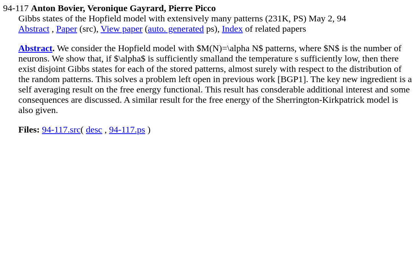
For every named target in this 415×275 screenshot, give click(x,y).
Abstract (33, 29)
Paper (66, 29)
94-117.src (61, 129)
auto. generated (176, 29)
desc (94, 129)
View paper (122, 29)
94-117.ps (127, 129)
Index (232, 29)
